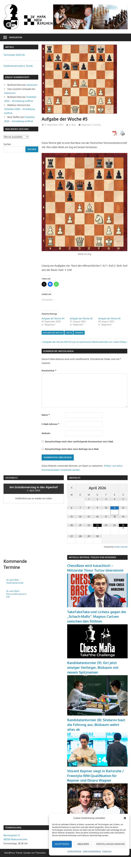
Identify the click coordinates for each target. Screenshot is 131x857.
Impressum (106, 851)
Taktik (69, 333)
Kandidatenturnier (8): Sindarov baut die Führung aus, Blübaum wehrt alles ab (96, 724)
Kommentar (49, 370)
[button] (124, 818)
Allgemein (86, 124)
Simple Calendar (121, 547)
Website (46, 433)
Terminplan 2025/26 (14, 54)
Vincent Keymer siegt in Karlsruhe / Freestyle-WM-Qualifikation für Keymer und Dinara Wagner (95, 776)
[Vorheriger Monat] (71, 488)
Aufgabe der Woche (53, 333)
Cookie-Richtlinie (74, 851)
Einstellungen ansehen (110, 844)
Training (96, 124)
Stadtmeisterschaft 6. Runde (18, 65)
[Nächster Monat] (123, 488)
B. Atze (72, 124)
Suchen (7, 144)
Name (46, 414)
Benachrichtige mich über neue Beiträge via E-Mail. (72, 449)
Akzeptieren (62, 844)
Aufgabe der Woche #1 (109, 318)
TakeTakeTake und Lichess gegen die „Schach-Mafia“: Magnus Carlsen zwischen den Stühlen (96, 616)
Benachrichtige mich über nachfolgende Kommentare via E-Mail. (79, 441)
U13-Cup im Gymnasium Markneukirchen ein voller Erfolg (96, 341)
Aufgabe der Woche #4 (53, 318)
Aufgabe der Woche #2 (81, 318)
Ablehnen (83, 844)
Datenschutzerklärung (92, 851)
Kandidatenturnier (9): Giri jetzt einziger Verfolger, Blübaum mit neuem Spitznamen (92, 667)
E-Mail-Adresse (50, 424)
